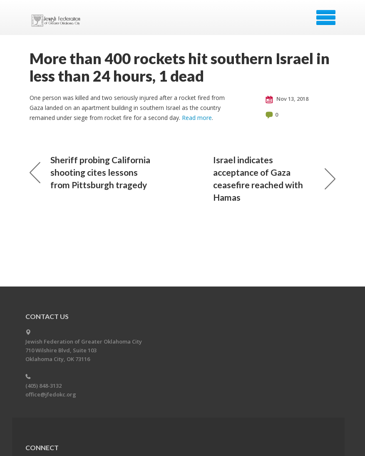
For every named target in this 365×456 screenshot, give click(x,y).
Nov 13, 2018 (287, 99)
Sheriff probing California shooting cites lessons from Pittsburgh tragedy (90, 172)
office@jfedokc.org (50, 394)
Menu (325, 17)
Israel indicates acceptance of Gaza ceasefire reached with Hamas (274, 178)
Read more (197, 118)
